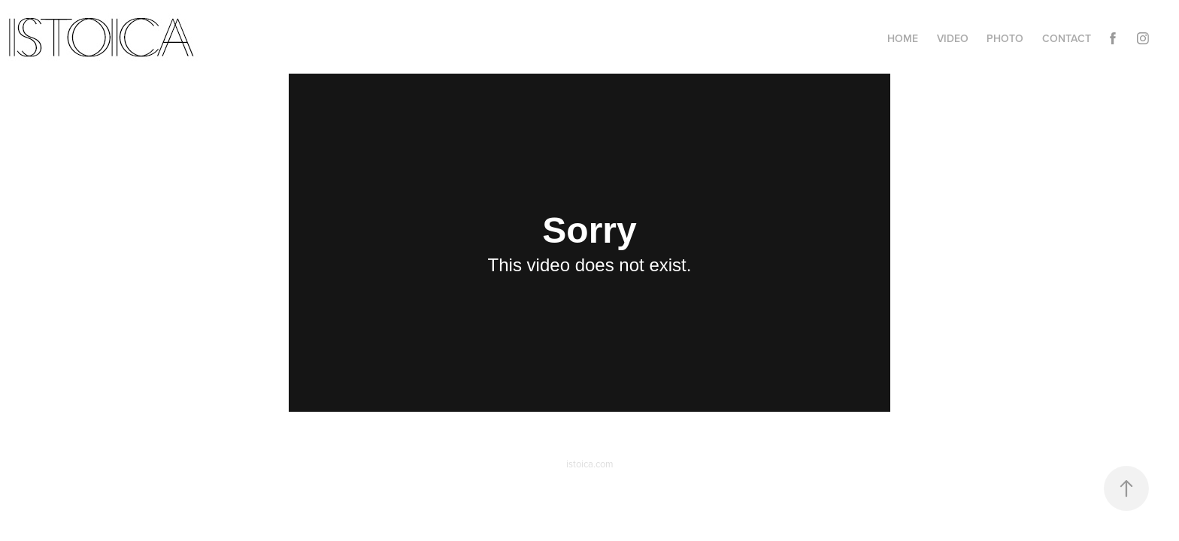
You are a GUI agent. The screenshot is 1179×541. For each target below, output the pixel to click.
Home (902, 38)
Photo (1005, 38)
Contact (1066, 38)
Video (952, 38)
